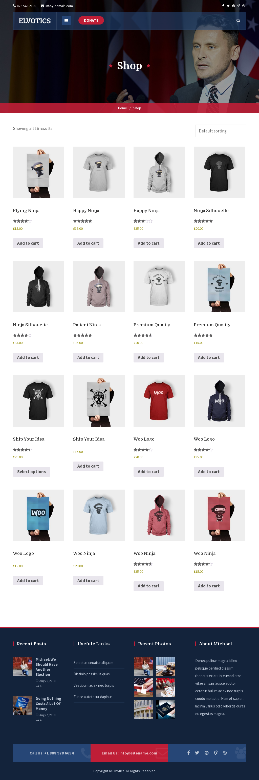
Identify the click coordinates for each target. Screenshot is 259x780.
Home (122, 108)
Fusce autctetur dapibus (93, 696)
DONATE (91, 20)
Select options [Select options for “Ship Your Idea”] (31, 471)
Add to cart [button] (28, 243)
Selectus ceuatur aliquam (93, 662)
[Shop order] (221, 131)
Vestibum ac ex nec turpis (94, 685)
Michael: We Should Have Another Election (47, 667)
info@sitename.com (138, 752)
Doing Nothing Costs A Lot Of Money (48, 703)
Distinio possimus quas (92, 674)
